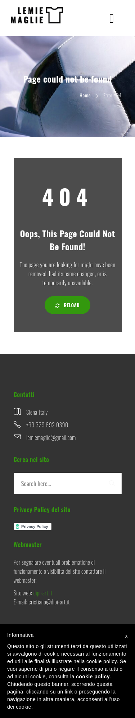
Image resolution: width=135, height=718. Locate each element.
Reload (67, 305)
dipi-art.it (42, 593)
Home (85, 95)
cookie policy (93, 676)
